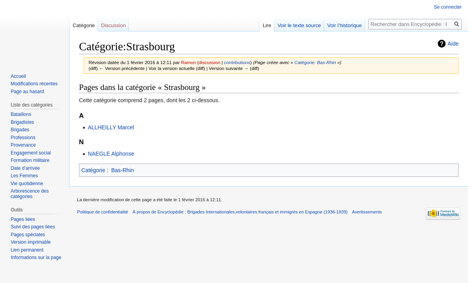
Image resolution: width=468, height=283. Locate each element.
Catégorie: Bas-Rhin (315, 62)
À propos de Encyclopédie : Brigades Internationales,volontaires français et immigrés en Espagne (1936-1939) (239, 211)
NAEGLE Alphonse (111, 154)
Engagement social (31, 153)
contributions (237, 62)
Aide (453, 43)
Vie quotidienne (27, 183)
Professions (23, 137)
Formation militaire (30, 160)
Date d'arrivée (25, 168)
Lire (266, 25)
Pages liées (23, 219)
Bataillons (21, 114)
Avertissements (367, 211)
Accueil (18, 76)
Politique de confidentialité (102, 211)
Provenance (23, 145)
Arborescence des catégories (30, 193)
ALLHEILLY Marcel (111, 127)
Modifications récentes (34, 83)
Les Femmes (24, 175)
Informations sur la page (36, 257)
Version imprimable (31, 242)
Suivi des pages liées (33, 227)
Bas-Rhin (122, 170)
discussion (209, 62)
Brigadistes (22, 122)
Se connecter (448, 7)
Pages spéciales (28, 234)
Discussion (113, 25)
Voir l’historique (344, 25)
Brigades (20, 129)
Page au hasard (27, 91)
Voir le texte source (299, 25)
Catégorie (93, 170)
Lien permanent (27, 250)
